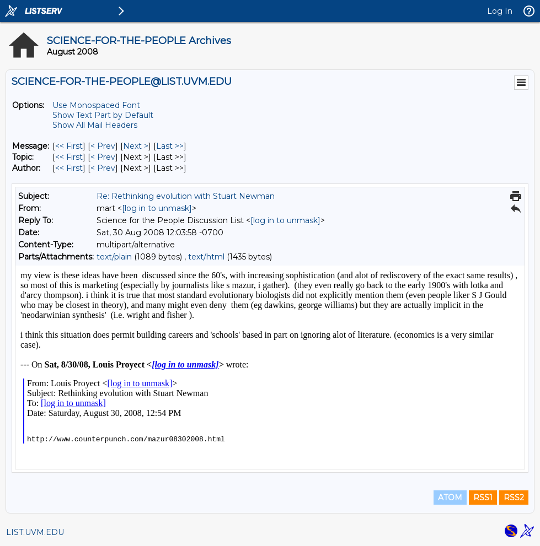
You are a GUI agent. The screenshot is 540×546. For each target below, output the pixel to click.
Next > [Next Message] (135, 146)
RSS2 (514, 497)
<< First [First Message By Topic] (69, 157)
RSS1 (483, 497)
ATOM (450, 497)
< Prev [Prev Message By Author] (102, 168)
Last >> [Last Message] (170, 146)
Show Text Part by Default (102, 115)
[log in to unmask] (157, 208)
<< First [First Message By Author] (69, 168)
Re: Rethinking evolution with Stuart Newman (186, 196)
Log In (499, 11)
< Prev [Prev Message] (102, 146)
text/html (206, 257)
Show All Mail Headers (94, 125)
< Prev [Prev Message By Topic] (102, 157)
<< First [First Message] (69, 146)
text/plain (114, 257)
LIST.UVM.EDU (35, 532)
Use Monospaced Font (96, 105)
